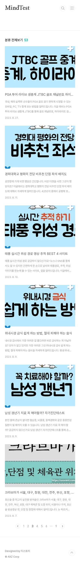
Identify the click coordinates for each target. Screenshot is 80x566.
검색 (63, 8)
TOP (72, 552)
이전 (17, 526)
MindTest (17, 8)
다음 (62, 526)
